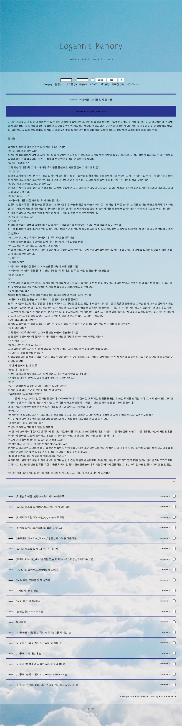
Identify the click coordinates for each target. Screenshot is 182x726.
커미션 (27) (118, 84)
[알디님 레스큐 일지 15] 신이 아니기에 (37, 549)
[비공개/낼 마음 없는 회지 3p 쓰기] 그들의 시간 (41, 632)
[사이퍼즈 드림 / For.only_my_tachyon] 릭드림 (40, 517)
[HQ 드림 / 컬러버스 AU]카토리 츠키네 (37, 569)
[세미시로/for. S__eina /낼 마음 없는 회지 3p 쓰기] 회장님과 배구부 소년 (55, 559)
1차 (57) (94, 84)
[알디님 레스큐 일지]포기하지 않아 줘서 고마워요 (43, 507)
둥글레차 (21, 622)
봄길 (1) (59, 84)
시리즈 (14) (132, 84)
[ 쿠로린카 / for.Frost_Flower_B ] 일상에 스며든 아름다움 (46, 538)
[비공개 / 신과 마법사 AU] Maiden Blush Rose (40, 674)
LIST (174, 481)
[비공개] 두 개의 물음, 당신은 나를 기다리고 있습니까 (45, 685)
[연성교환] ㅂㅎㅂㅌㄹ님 (29, 611)
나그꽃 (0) (71, 84)
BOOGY (172, 696)
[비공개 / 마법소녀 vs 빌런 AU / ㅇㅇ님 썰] (39, 664)
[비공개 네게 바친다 (27, 653)
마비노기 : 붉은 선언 (27, 590)
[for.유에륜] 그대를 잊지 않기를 (33, 580)
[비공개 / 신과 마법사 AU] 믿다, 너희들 (37, 643)
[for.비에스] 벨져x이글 (28, 601)
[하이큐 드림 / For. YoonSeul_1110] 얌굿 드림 (39, 528)
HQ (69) (83, 84)
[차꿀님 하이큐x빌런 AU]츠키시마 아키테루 (40, 496)
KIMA (162, 696)
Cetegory (47, 84)
